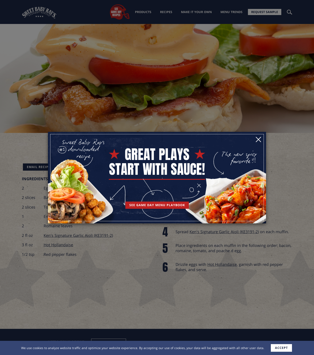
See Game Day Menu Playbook (157, 205)
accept (281, 348)
